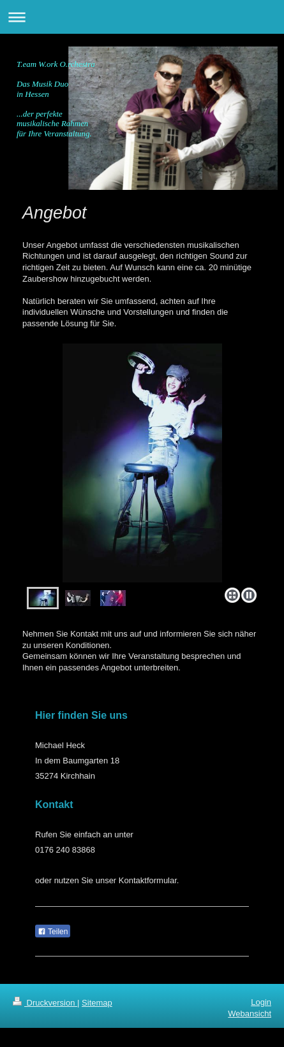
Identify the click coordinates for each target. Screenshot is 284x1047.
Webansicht (249, 1013)
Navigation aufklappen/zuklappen (142, 17)
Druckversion (45, 1002)
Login (261, 1002)
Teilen (53, 931)
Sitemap (97, 1002)
